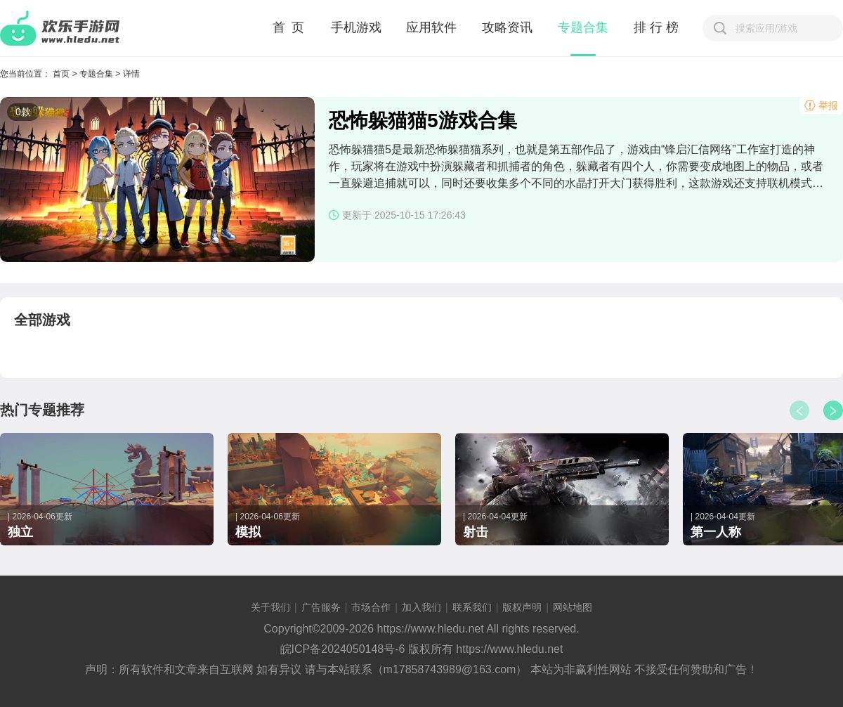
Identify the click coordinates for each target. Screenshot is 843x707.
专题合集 (583, 27)
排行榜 (658, 27)
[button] (833, 410)
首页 (61, 74)
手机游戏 (356, 27)
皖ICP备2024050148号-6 (342, 649)
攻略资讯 (507, 27)
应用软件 (431, 27)
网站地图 (572, 607)
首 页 (289, 27)
